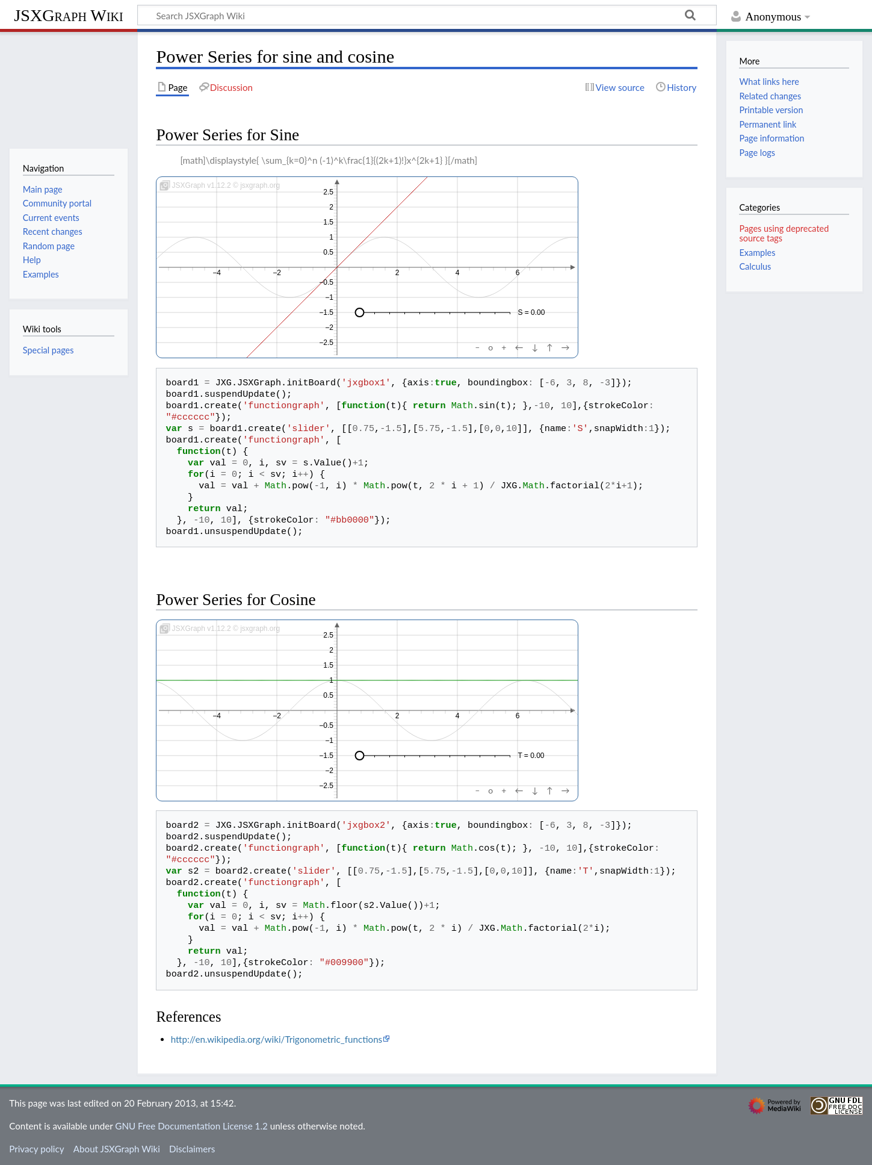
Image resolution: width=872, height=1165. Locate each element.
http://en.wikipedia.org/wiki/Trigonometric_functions (277, 1039)
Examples (757, 252)
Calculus (755, 266)
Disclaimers (192, 1148)
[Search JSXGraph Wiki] (427, 15)
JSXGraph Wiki (68, 15)
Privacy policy (36, 1148)
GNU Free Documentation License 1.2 (191, 1125)
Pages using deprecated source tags (784, 233)
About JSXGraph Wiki (116, 1148)
